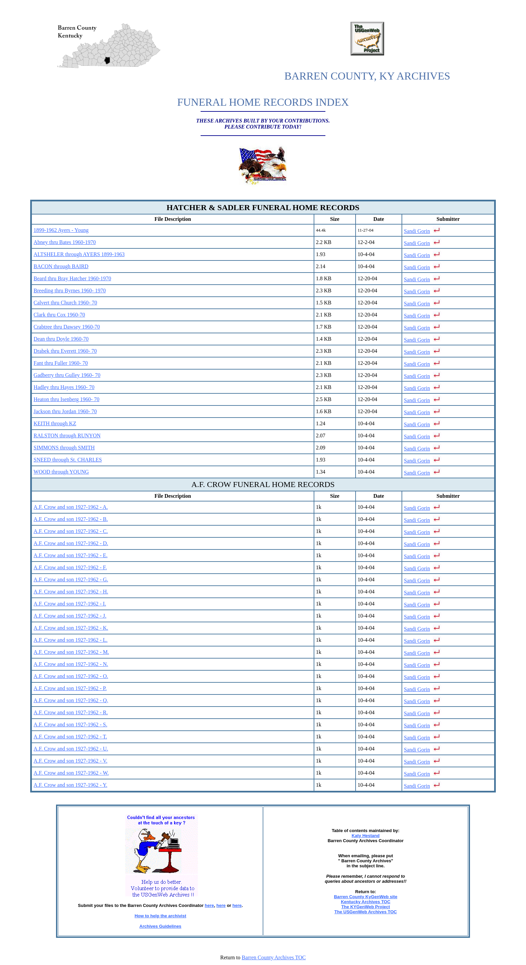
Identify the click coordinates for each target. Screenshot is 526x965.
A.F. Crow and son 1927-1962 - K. (71, 628)
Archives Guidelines (160, 926)
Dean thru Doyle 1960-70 (61, 339)
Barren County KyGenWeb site (365, 896)
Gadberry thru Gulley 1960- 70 (67, 375)
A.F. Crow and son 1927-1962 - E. (70, 555)
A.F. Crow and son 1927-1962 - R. (71, 712)
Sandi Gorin (417, 231)
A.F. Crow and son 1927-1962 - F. (70, 567)
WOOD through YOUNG (61, 472)
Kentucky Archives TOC (365, 901)
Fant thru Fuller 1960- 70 (61, 363)
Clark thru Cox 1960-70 (59, 315)
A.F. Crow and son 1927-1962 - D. (71, 543)
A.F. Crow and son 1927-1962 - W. (71, 773)
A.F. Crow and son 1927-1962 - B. (71, 519)
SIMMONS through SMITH (64, 447)
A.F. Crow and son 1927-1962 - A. (71, 507)
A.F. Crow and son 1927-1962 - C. (71, 531)
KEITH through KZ (55, 423)
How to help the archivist (160, 915)
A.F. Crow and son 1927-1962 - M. (71, 652)
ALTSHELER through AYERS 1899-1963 (79, 254)
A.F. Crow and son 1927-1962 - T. (70, 736)
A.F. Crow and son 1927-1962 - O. (71, 676)
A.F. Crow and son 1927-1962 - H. (71, 591)
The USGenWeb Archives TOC (365, 911)
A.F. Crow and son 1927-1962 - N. (71, 664)
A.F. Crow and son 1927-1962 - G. (71, 579)
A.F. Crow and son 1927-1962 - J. (70, 616)
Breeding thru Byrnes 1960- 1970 (70, 290)
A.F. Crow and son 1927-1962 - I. (70, 604)
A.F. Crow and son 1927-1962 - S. (70, 724)
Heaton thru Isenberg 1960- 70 (66, 399)
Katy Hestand (365, 835)
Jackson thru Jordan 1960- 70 (65, 411)
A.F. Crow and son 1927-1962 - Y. (70, 785)
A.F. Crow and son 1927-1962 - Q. (71, 700)
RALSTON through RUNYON (67, 435)
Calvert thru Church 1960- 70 (65, 302)
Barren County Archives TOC (274, 957)
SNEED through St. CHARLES (68, 460)
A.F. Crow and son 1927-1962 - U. (71, 749)
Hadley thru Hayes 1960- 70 (64, 387)
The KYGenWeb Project (365, 906)
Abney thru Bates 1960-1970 (65, 242)
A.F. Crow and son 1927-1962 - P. (70, 688)
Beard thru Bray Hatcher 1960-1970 (72, 278)
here (209, 905)
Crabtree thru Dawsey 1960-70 (67, 327)
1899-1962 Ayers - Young (61, 230)
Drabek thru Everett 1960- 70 (65, 351)
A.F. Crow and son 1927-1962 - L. (70, 640)
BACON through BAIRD (61, 266)
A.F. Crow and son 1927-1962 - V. (70, 761)
